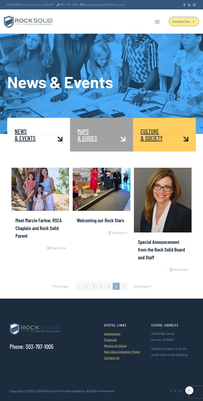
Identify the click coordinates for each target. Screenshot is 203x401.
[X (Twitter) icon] (189, 5)
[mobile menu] (157, 21)
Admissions (112, 333)
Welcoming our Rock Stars (100, 220)
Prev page (60, 286)
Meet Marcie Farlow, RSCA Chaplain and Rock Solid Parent (38, 228)
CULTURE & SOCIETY (152, 135)
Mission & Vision (115, 345)
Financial (110, 339)
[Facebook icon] (184, 5)
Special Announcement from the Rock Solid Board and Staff (161, 249)
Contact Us (183, 21)
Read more (58, 248)
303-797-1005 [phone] (69, 4)
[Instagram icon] (194, 5)
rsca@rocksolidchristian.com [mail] (104, 4)
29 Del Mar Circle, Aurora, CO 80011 (30, 4)
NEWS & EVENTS (25, 135)
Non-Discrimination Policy (122, 352)
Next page (143, 286)
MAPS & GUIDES (87, 135)
